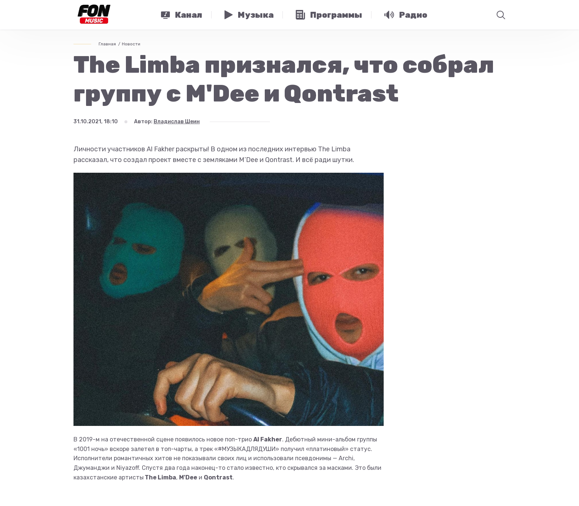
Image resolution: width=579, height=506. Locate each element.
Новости (131, 44)
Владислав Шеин (177, 121)
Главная (107, 44)
